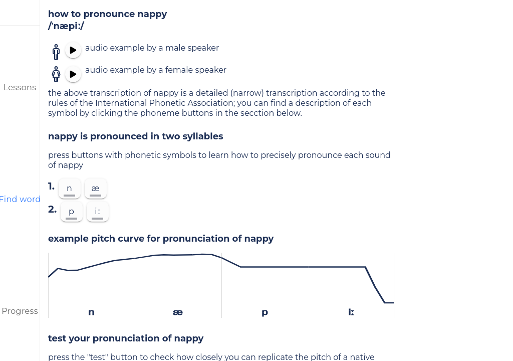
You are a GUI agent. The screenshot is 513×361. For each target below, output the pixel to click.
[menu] (20, 13)
